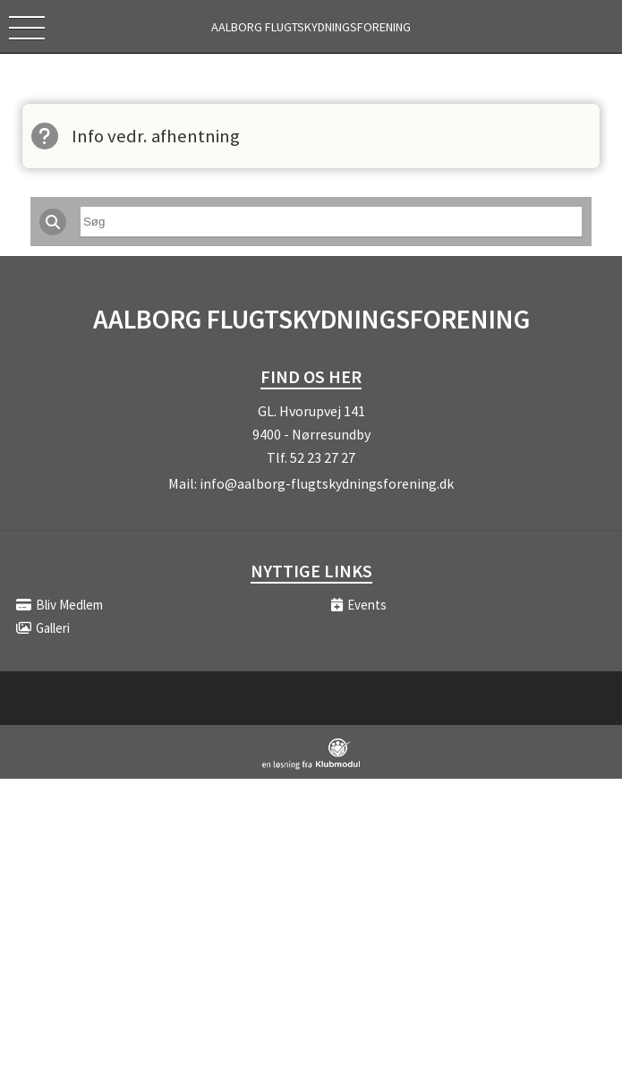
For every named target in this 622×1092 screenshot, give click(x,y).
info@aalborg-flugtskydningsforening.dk (327, 483)
